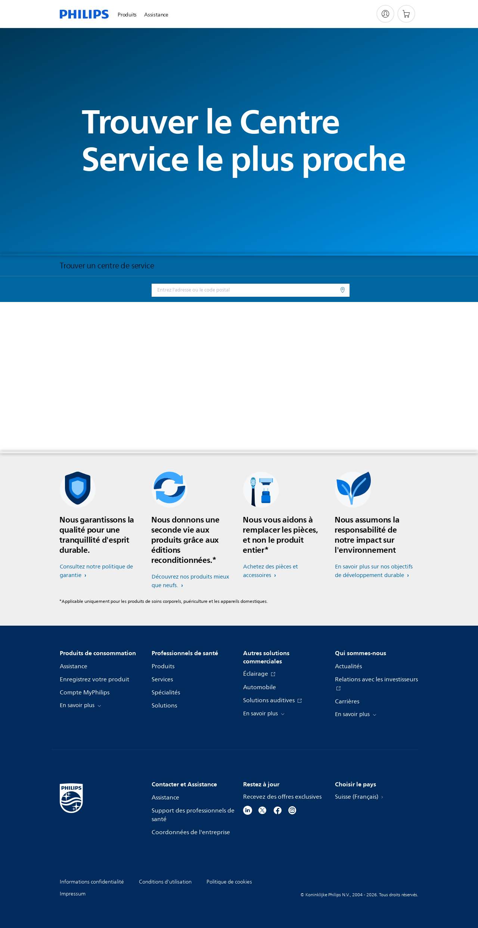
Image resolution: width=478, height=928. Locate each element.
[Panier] (406, 14)
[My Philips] (385, 14)
